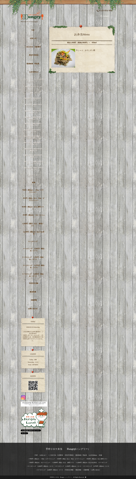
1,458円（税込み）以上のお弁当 (33, 233)
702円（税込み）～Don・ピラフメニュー (33, 191)
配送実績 (33, 292)
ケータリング (33, 241)
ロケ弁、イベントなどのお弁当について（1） (34, 80)
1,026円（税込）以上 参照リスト (32, 225)
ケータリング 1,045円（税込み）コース (33, 250)
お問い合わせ (33, 309)
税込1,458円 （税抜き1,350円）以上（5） (34, 168)
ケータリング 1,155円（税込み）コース (32, 258)
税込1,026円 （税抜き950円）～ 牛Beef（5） (34, 143)
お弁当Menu (33, 72)
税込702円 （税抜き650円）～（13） (34, 99)
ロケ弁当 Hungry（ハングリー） (63, 477)
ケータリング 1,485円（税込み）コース (32, 275)
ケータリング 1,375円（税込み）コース (33, 266)
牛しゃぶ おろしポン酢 (85, 50)
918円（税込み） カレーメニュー (34, 216)
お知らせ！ (34, 38)
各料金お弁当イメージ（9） (34, 86)
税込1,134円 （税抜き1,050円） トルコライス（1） (34, 162)
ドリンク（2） (34, 175)
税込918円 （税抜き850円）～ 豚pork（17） (34, 111)
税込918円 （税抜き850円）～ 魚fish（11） (34, 124)
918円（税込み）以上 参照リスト (33, 208)
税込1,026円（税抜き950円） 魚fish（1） (34, 156)
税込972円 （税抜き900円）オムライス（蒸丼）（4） (34, 137)
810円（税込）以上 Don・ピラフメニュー (33, 199)
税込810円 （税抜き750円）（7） (34, 105)
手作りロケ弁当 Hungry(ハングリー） (68, 449)
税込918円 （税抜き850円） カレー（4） (34, 130)
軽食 (33, 182)
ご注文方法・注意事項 (33, 47)
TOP (32, 30)
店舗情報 (34, 300)
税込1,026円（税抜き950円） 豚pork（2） (34, 149)
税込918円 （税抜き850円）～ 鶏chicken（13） (34, 118)
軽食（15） (33, 93)
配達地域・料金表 (33, 64)
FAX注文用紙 (33, 283)
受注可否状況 (33, 55)
